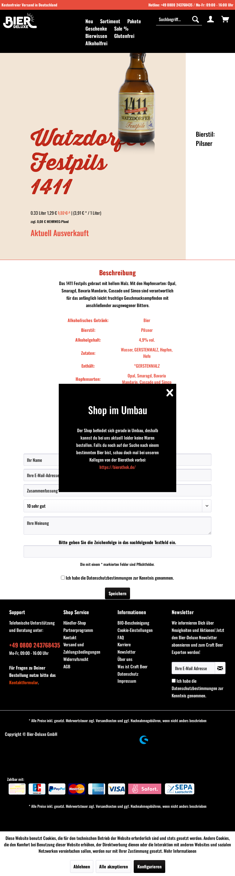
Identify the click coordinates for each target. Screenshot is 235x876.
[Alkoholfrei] (96, 43)
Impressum (127, 680)
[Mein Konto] (210, 19)
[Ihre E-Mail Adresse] (193, 668)
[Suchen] (195, 19)
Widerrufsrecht (75, 659)
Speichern (117, 593)
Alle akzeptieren (113, 866)
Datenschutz (128, 673)
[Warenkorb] (225, 19)
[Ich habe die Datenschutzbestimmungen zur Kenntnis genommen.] (63, 578)
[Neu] (89, 21)
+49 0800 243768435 (176, 4)
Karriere (124, 644)
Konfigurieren (149, 866)
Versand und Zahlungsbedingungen (81, 648)
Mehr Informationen (180, 851)
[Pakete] (134, 21)
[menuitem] (89, 21)
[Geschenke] (96, 28)
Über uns (125, 659)
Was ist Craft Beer (132, 666)
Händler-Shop (74, 622)
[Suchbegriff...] (179, 19)
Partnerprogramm (78, 630)
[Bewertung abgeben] (117, 505)
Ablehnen (81, 866)
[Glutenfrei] (124, 35)
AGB (66, 666)
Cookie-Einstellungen (135, 630)
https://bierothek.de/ (117, 467)
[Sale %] (121, 28)
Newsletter (127, 651)
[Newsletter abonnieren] (220, 668)
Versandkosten (106, 720)
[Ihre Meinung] (117, 526)
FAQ (121, 637)
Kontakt (69, 637)
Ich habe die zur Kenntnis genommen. (120, 577)
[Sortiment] (110, 21)
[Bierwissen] (96, 35)
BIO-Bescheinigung (133, 622)
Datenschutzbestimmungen (109, 577)
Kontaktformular (23, 682)
